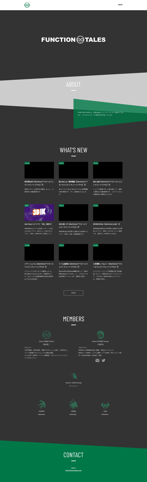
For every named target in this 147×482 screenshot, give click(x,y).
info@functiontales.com (73, 470)
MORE (73, 293)
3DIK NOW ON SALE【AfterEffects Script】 (105, 224)
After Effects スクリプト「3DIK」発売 (37, 224)
